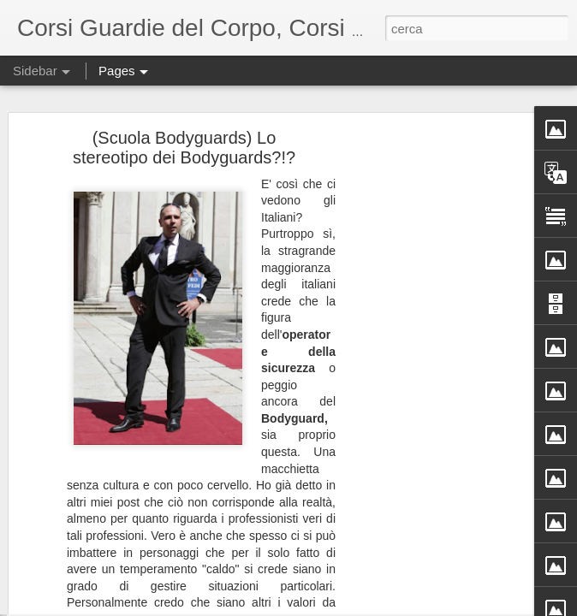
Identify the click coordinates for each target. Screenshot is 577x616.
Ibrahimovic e (72, 566)
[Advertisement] (429, 351)
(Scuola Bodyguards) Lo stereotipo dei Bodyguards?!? (184, 93)
